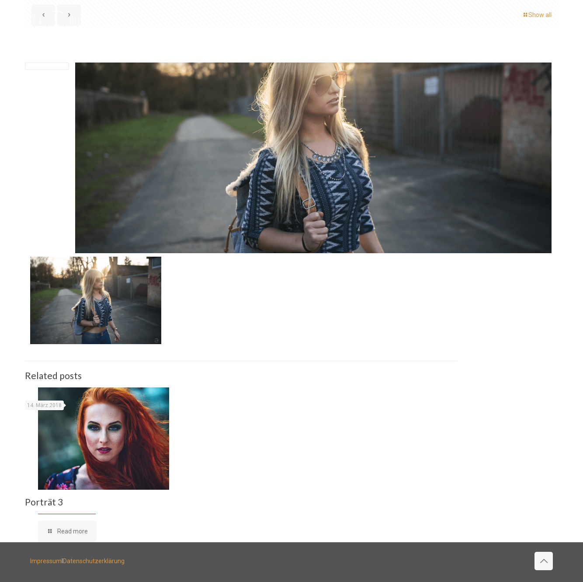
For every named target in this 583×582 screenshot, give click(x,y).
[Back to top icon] (543, 561)
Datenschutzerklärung (94, 561)
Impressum (46, 561)
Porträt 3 (44, 501)
